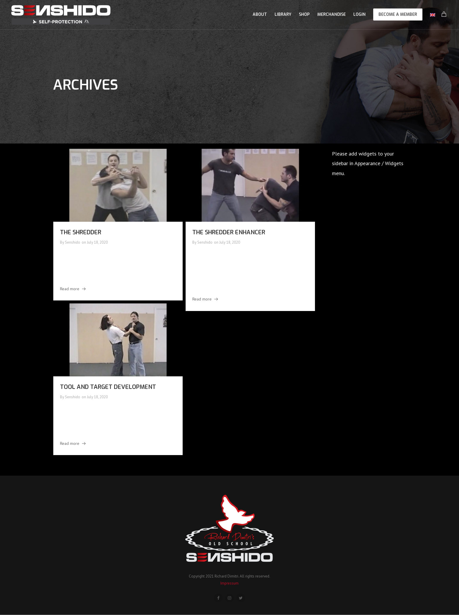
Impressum (229, 583)
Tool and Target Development (108, 387)
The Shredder (80, 232)
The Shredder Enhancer (228, 232)
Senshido (72, 242)
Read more (69, 288)
